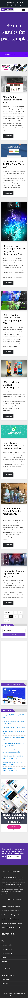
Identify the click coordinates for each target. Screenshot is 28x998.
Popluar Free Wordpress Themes (10, 906)
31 (11, 617)
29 (20, 613)
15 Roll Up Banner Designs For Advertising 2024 (11, 385)
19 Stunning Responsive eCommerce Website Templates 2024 (14, 769)
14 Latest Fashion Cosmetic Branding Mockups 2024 (12, 511)
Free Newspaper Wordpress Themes (11, 923)
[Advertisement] (14, 661)
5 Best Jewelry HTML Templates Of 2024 (13, 716)
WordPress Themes (6, 949)
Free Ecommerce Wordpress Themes (11, 915)
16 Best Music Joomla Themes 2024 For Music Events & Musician (13, 751)
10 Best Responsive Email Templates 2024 (13, 738)
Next (7, 620)
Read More (8, 135)
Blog (2, 941)
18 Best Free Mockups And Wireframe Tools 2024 (13, 164)
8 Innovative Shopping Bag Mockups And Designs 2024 (14, 574)
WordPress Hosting (6, 953)
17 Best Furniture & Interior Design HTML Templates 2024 (13, 722)
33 (20, 617)
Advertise (4, 961)
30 (6, 617)
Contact (3, 957)
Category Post (11, 54)
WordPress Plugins (6, 945)
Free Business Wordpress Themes (11, 910)
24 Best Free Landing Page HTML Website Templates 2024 (13, 757)
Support (20, 2)
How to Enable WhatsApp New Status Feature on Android (14, 446)
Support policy (5, 979)
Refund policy (5, 983)
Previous (8, 613)
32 (16, 617)
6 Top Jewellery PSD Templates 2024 (14, 727)
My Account (9, 2)
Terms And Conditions (7, 975)
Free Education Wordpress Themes (11, 927)
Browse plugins (13, 856)
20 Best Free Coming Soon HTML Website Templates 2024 (13, 763)
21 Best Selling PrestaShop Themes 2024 (12, 100)
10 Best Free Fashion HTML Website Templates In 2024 (13, 745)
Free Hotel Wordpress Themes (10, 919)
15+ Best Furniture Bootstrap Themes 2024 (14, 732)
